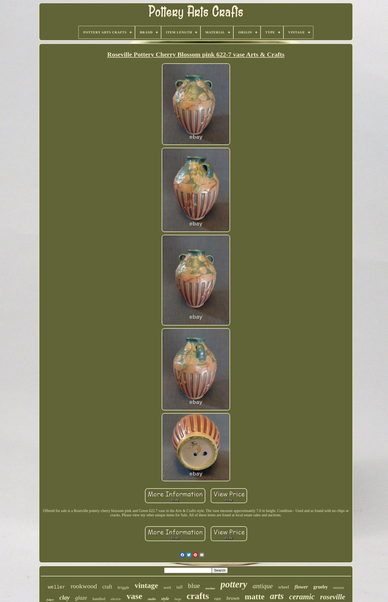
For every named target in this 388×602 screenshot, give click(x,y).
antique (262, 586)
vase (135, 596)
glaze (81, 597)
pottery (233, 584)
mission (338, 588)
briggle (123, 587)
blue (194, 586)
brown (232, 598)
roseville (332, 597)
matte (254, 596)
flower (301, 587)
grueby (320, 587)
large (178, 599)
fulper (50, 599)
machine (210, 588)
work (167, 588)
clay (65, 597)
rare (217, 598)
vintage (146, 585)
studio (152, 599)
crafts (198, 596)
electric (116, 599)
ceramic (302, 596)
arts (277, 596)
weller (56, 587)
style (165, 598)
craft (107, 587)
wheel (283, 587)
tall (179, 587)
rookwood (84, 586)
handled (98, 599)
